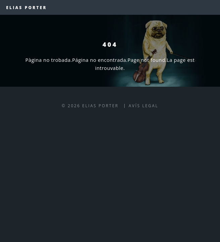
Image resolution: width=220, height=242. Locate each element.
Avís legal (143, 105)
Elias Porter (26, 7)
